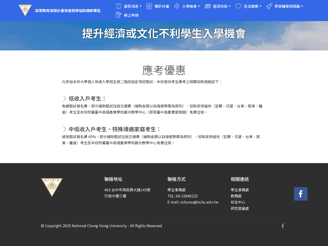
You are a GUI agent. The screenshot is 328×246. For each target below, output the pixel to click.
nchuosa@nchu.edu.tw (199, 202)
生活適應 (247, 6)
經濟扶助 (216, 6)
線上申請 (127, 15)
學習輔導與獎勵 (283, 6)
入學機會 (185, 6)
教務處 (236, 196)
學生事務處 (240, 189)
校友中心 (238, 202)
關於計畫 (157, 6)
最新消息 (127, 6)
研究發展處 (240, 208)
